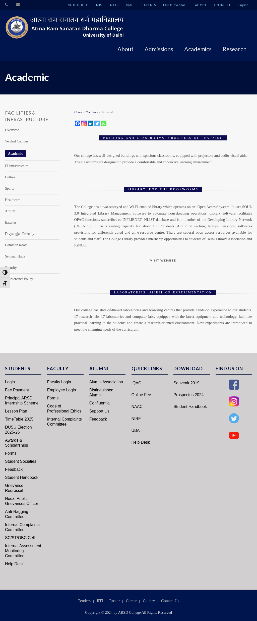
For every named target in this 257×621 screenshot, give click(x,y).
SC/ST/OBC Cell (20, 538)
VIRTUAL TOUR (78, 5)
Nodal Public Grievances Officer (21, 501)
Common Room (16, 245)
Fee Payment (17, 390)
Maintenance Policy (19, 279)
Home (78, 112)
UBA (136, 430)
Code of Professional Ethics (64, 408)
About (125, 49)
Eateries (10, 222)
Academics (198, 49)
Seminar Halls (15, 256)
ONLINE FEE (222, 5)
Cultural (11, 177)
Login (10, 382)
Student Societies (20, 461)
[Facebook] (77, 123)
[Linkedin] (90, 123)
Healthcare (12, 200)
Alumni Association (106, 382)
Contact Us (170, 601)
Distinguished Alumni (101, 392)
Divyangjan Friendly (19, 234)
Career (131, 601)
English (243, 5)
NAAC (114, 5)
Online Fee (141, 395)
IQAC (129, 5)
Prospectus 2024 (188, 395)
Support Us (99, 411)
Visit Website (163, 260)
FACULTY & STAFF (175, 5)
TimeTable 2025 (19, 419)
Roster (114, 601)
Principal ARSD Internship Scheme (21, 400)
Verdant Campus (16, 141)
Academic (15, 154)
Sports (9, 188)
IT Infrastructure (16, 166)
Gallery (149, 601)
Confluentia (99, 403)
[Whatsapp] (103, 123)
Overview (12, 130)
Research (234, 49)
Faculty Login (59, 382)
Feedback (14, 469)
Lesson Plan (16, 411)
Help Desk (14, 564)
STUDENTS (148, 5)
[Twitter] (97, 123)
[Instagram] (84, 123)
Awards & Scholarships (16, 442)
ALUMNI (201, 5)
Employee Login (61, 390)
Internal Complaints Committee (22, 527)
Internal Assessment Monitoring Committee (23, 551)
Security (11, 268)
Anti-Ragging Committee (16, 514)
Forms (10, 453)
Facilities (92, 112)
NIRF (99, 5)
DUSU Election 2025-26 (18, 429)
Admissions (159, 49)
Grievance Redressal (14, 488)
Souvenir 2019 (186, 383)
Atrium (10, 211)
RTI (100, 601)
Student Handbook (21, 477)
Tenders (84, 601)
